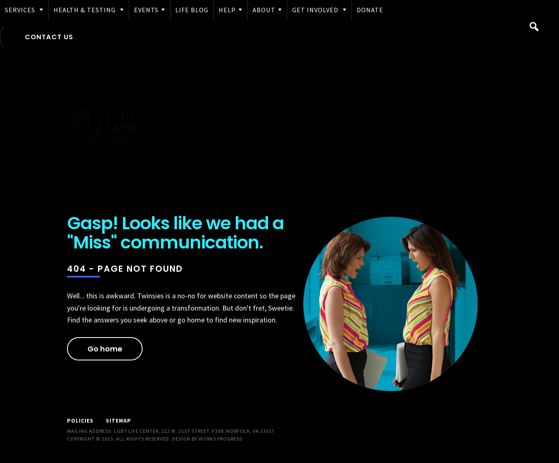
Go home (104, 349)
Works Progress (220, 439)
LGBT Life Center (108, 128)
